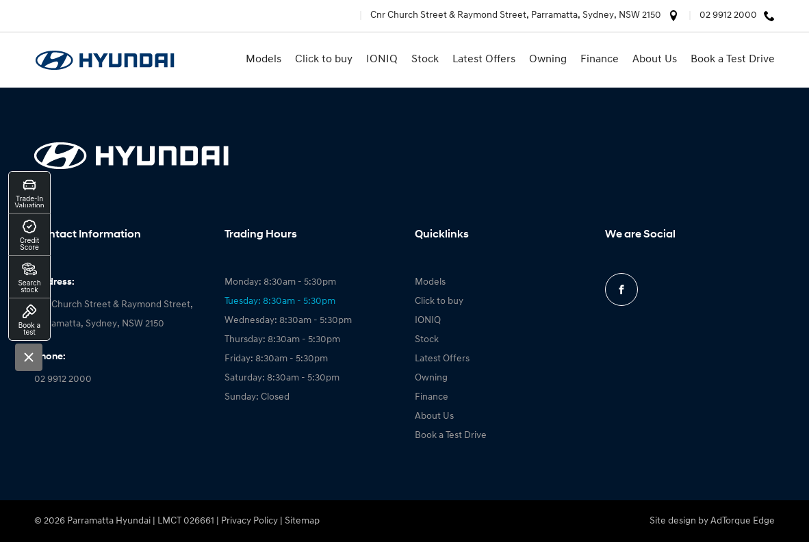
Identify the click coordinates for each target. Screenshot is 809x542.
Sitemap (302, 521)
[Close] (28, 357)
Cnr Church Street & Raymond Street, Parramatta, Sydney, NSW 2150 (515, 15)
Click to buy (323, 59)
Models (263, 59)
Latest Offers (483, 59)
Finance (599, 59)
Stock (425, 59)
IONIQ (382, 59)
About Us (654, 59)
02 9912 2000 (728, 15)
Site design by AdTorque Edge (712, 521)
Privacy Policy (249, 521)
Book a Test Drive (733, 59)
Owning (548, 59)
